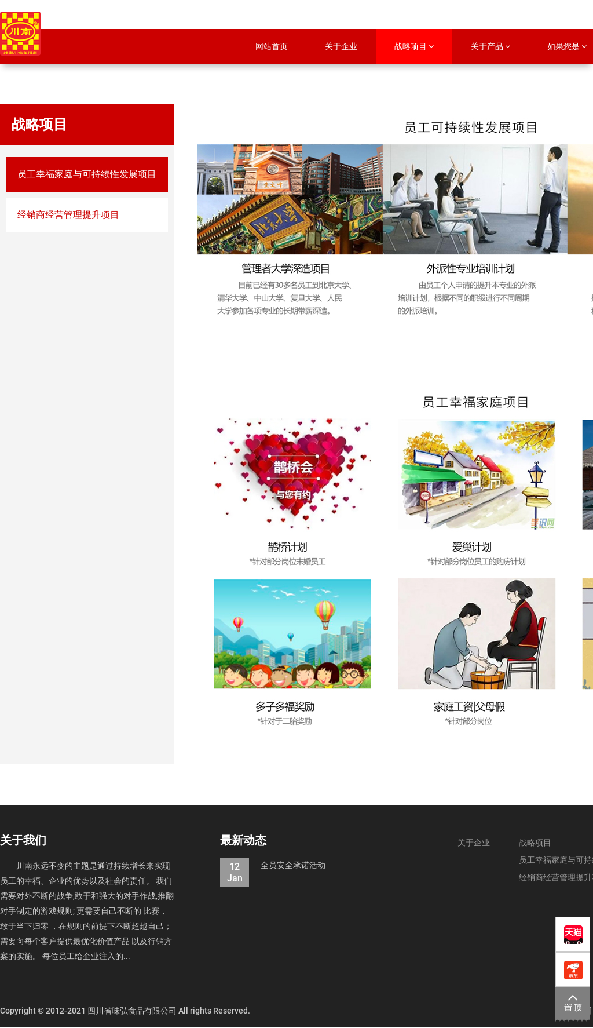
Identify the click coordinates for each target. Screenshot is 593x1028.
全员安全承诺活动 (272, 865)
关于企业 (473, 842)
